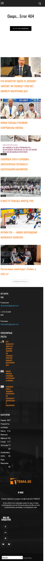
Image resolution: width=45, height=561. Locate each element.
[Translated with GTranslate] (12, 557)
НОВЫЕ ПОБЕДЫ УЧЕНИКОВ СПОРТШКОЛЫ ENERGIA (10, 376)
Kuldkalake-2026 (6, 264)
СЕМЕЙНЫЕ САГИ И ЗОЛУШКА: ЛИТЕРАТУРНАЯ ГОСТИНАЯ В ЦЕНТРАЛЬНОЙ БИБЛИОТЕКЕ (15, 164)
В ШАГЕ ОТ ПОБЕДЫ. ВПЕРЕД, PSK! (17, 201)
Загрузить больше (20, 281)
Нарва (3, 117)
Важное (3, 76)
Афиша (3, 154)
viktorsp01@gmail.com (10, 306)
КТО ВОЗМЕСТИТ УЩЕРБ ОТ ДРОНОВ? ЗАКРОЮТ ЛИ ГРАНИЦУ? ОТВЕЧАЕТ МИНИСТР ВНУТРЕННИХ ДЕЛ (18, 86)
